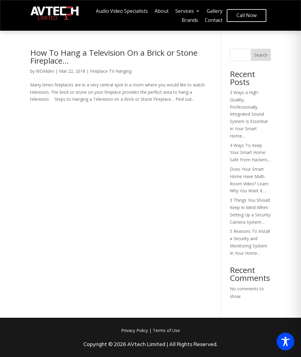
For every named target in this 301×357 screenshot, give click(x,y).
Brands (190, 20)
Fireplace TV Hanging (110, 71)
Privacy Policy (134, 330)
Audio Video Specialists (122, 11)
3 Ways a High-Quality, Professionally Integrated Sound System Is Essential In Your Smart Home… (249, 114)
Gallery (214, 11)
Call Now (246, 15)
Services (184, 11)
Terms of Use (166, 330)
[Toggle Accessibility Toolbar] (285, 341)
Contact (213, 20)
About (162, 11)
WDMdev (45, 71)
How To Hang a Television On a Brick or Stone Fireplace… (114, 56)
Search (261, 55)
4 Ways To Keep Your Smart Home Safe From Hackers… (250, 152)
